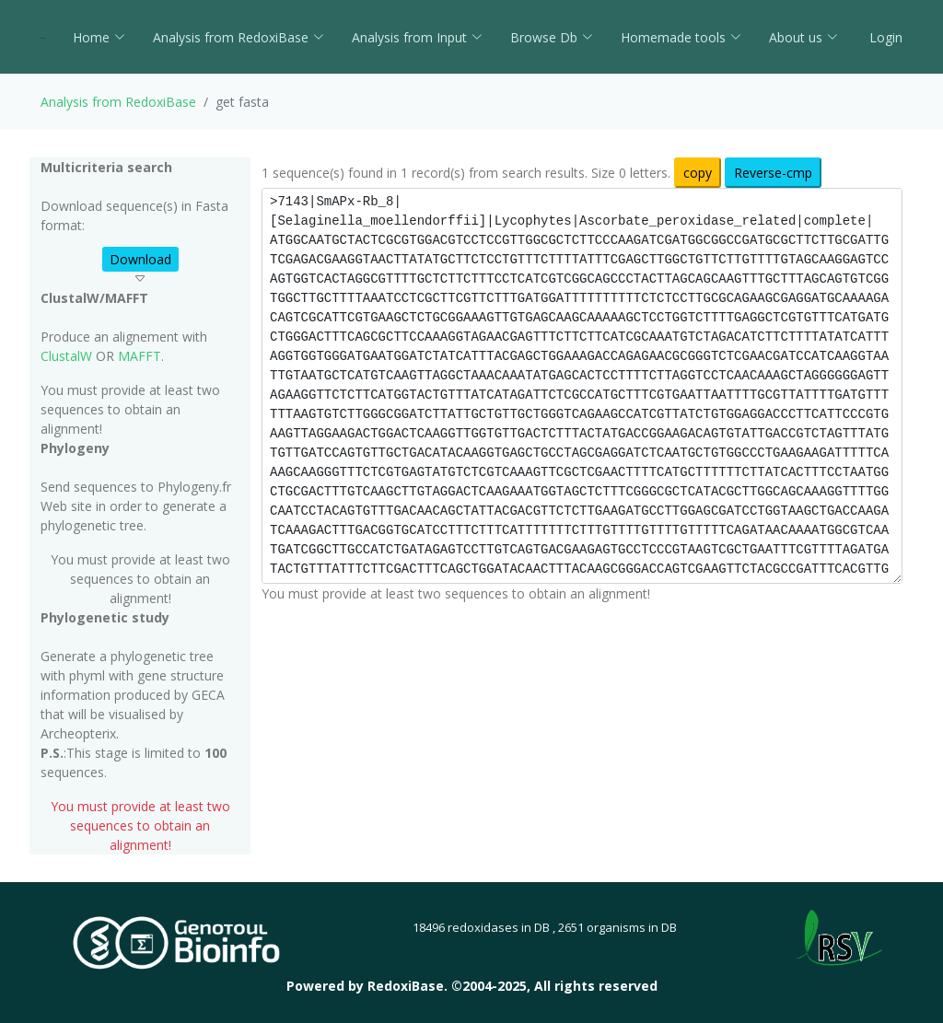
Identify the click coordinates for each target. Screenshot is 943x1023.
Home (99, 37)
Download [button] (140, 259)
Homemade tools (681, 37)
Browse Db (551, 37)
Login (884, 37)
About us (803, 37)
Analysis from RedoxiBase (118, 101)
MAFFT (139, 356)
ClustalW (66, 356)
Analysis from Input (417, 37)
